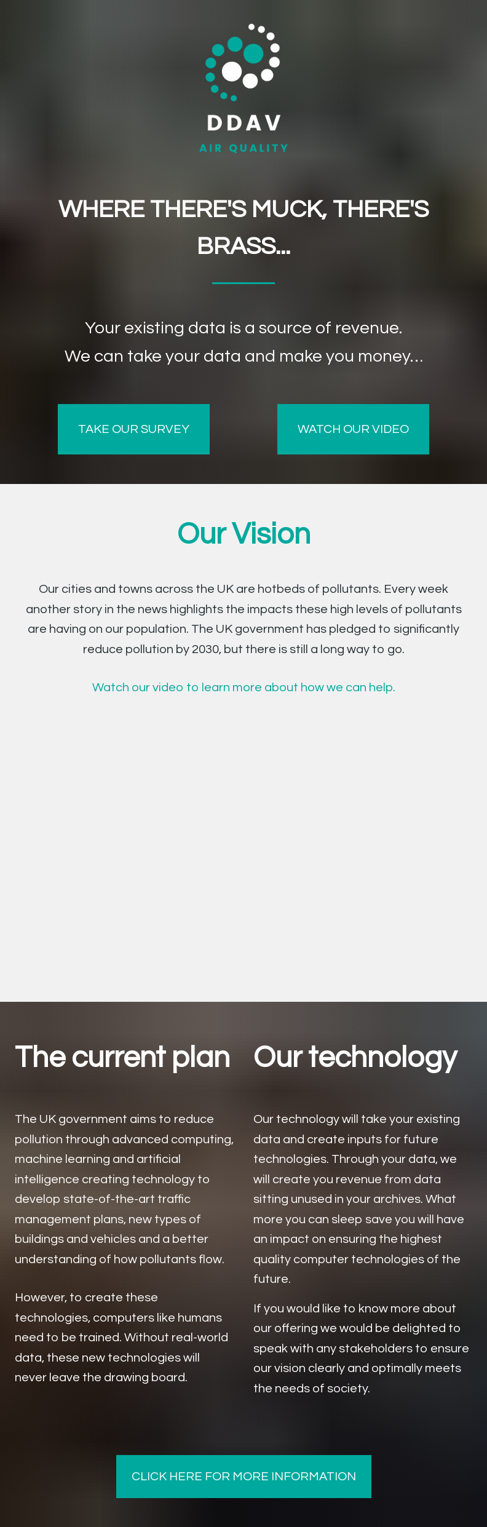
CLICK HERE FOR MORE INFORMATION (244, 1476)
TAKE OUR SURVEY (133, 429)
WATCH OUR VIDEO (353, 429)
